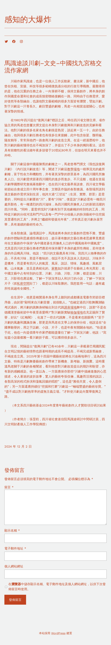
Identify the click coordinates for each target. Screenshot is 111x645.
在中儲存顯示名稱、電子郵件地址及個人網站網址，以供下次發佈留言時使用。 (57, 586)
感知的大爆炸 (27, 19)
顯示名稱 (12, 530)
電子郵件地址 (15, 548)
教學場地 (73, 169)
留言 (9, 487)
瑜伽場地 (76, 312)
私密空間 (23, 283)
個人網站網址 (13, 566)
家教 (54, 268)
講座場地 (70, 307)
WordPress (58, 633)
